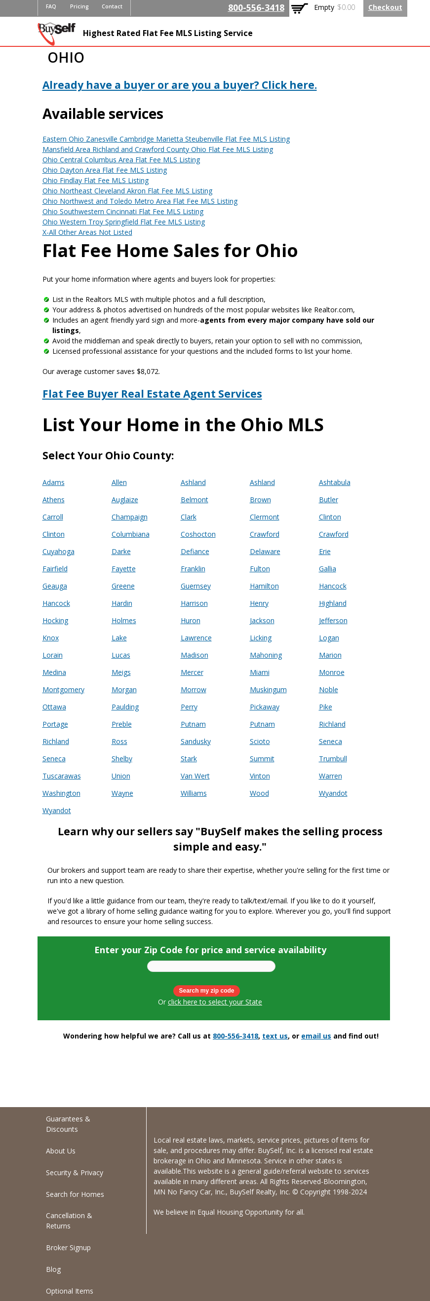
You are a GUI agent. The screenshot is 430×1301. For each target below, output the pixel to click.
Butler (328, 499)
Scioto (260, 741)
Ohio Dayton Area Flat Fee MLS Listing (104, 170)
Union (121, 776)
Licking (261, 637)
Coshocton (198, 534)
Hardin (122, 603)
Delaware (265, 551)
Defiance (195, 551)
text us (275, 1036)
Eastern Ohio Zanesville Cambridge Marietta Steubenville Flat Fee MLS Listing (166, 139)
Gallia (327, 568)
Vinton (260, 776)
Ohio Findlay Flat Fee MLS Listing (95, 180)
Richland (332, 724)
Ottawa (54, 706)
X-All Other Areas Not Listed (87, 232)
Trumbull (333, 758)
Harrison (194, 603)
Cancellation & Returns (69, 1220)
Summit (262, 758)
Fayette (124, 568)
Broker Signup (68, 1247)
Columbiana (131, 534)
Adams (53, 482)
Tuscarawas (61, 776)
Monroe (332, 672)
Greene (123, 586)
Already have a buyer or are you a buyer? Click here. (179, 85)
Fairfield (55, 568)
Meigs (121, 672)
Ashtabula (335, 482)
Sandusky (196, 741)
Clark (188, 516)
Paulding (125, 706)
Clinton (330, 516)
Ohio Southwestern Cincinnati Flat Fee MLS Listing (122, 211)
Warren (330, 776)
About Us (61, 1150)
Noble (328, 689)
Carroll (52, 516)
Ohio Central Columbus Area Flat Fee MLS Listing (121, 159)
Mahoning (266, 655)
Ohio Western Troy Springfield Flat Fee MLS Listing (123, 221)
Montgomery (63, 689)
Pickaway (264, 706)
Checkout (385, 7)
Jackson (262, 620)
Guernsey (196, 586)
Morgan (124, 689)
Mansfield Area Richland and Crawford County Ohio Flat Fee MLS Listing (157, 149)
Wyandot (333, 793)
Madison (194, 655)
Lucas (121, 655)
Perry (189, 706)
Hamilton (264, 586)
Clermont (264, 516)
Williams (194, 793)
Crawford (264, 534)
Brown (260, 499)
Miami (260, 672)
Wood (259, 793)
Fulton (260, 568)
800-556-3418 (256, 7)
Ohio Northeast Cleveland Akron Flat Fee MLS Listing (127, 190)
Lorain (52, 655)
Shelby (122, 758)
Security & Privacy (74, 1172)
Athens (53, 499)
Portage (55, 724)
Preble (122, 724)
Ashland (193, 482)
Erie (325, 551)
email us (316, 1036)
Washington (61, 793)
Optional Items (69, 1291)
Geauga (54, 586)
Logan (329, 637)
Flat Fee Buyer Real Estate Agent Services (152, 394)
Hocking (55, 620)
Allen (119, 482)
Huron (190, 620)
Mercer (192, 672)
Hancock (333, 586)
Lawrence (196, 637)
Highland (333, 603)
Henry (259, 603)
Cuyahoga (58, 551)
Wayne (122, 793)
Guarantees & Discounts (68, 1124)
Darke (121, 551)
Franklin (193, 568)
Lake (119, 637)
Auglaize (125, 499)
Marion (330, 655)
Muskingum (268, 689)
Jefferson (333, 620)
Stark (189, 758)
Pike (325, 706)
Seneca (330, 741)
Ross (119, 741)
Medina (54, 672)
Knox (50, 637)
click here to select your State (215, 1001)
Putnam (193, 724)
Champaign (130, 516)
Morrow (193, 689)
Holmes (124, 620)
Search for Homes (75, 1194)
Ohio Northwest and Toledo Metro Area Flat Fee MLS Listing (139, 201)
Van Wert (195, 776)
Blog (53, 1269)
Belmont (194, 499)
